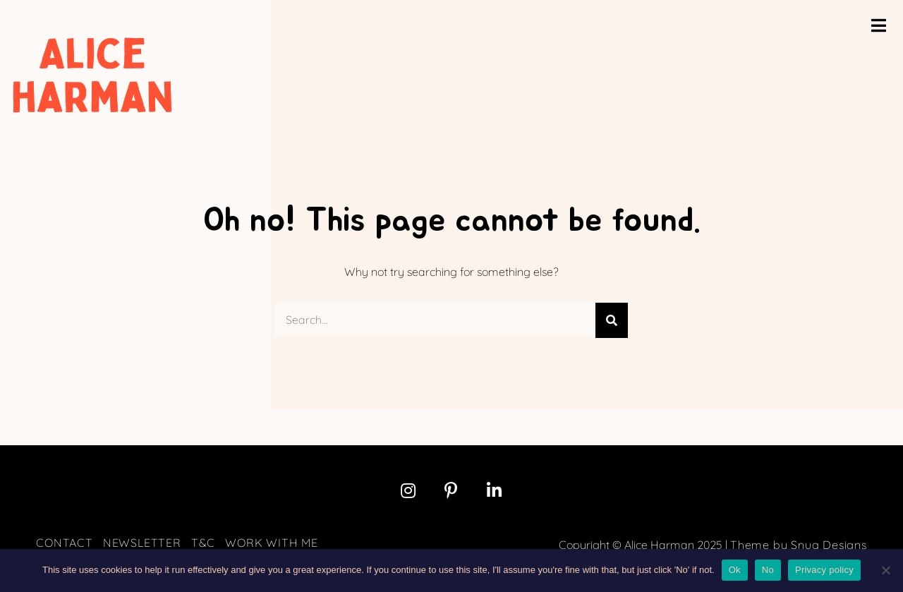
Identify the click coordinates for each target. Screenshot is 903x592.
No (768, 569)
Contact (64, 543)
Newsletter (142, 543)
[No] (885, 570)
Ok (735, 569)
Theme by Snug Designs (798, 545)
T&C (203, 543)
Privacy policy (824, 569)
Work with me (271, 543)
